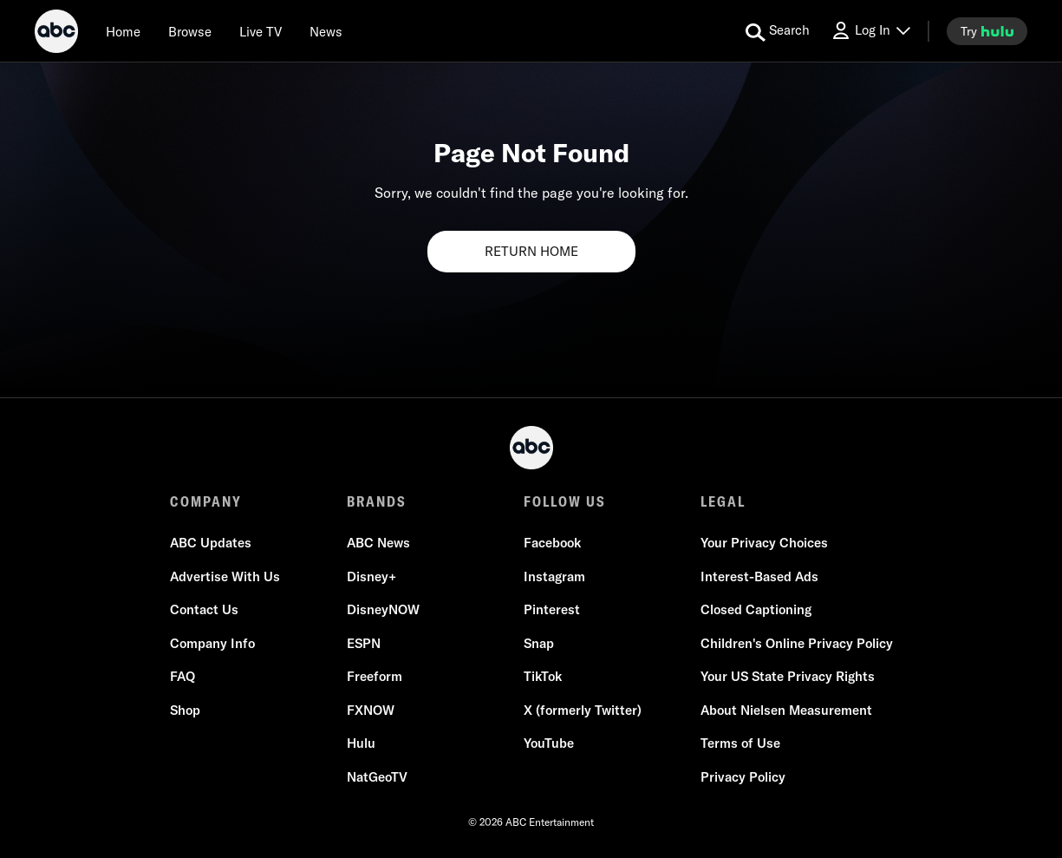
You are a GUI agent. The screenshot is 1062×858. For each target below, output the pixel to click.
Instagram (554, 576)
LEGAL (723, 501)
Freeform (374, 676)
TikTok (543, 676)
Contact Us (204, 609)
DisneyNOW (383, 609)
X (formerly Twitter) (583, 710)
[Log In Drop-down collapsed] (870, 31)
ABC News (378, 542)
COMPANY (206, 501)
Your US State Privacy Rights (787, 676)
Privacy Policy (742, 777)
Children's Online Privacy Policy (796, 643)
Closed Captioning (755, 609)
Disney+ (371, 576)
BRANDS (377, 501)
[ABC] (56, 34)
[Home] (123, 31)
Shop (185, 710)
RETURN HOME (531, 251)
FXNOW (370, 710)
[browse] (190, 31)
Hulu (361, 743)
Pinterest (552, 609)
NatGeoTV (377, 777)
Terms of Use (740, 743)
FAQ (182, 676)
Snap (539, 643)
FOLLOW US (565, 501)
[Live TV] (260, 31)
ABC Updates (210, 542)
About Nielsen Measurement (786, 710)
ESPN (364, 643)
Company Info (212, 643)
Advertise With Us (225, 576)
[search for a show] (778, 31)
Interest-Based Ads (759, 576)
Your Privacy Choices (764, 542)
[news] (325, 31)
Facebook (552, 542)
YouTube (549, 743)
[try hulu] (987, 31)
